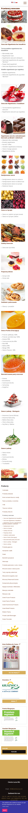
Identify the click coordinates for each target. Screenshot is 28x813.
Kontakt (14, 752)
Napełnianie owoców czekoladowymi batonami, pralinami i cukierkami (13, 137)
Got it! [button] (4, 810)
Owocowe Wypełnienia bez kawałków (13, 44)
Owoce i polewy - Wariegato (10, 411)
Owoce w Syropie (6, 210)
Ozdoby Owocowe (7, 243)
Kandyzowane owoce (8, 175)
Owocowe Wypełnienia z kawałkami (12, 103)
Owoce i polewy (6, 448)
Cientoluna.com (5, 4)
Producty (4, 486)
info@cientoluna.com (16, 789)
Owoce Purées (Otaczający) (10, 330)
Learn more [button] (5, 806)
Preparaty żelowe (7, 272)
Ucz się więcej (14, 672)
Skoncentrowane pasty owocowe (12, 374)
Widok (14, 701)
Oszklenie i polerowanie (9, 302)
